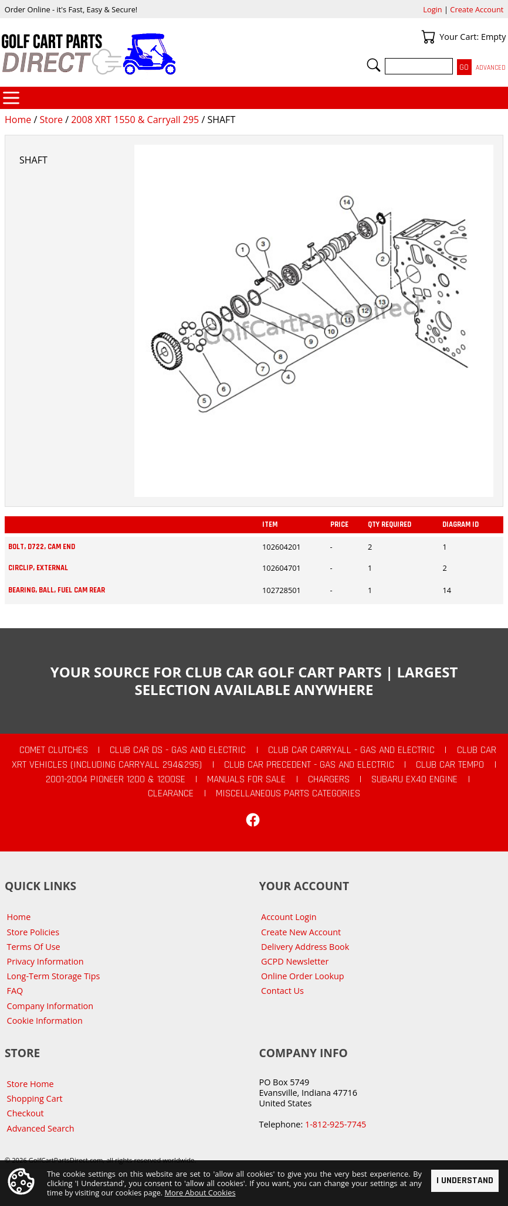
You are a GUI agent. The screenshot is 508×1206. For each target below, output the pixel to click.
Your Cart (428, 37)
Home (18, 119)
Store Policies (33, 932)
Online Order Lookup (302, 976)
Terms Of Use (33, 946)
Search (373, 65)
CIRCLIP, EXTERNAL (38, 568)
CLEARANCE (171, 793)
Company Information (50, 1005)
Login (432, 9)
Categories (11, 98)
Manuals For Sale (246, 779)
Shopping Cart (35, 1098)
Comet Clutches (53, 750)
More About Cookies (200, 1192)
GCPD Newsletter (294, 961)
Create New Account (301, 932)
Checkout (25, 1113)
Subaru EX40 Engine (414, 779)
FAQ (15, 990)
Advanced (491, 67)
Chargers (329, 779)
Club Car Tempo (450, 764)
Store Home (30, 1083)
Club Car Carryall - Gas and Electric (351, 750)
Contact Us (282, 990)
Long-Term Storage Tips (53, 976)
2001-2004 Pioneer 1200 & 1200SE (115, 779)
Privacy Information (45, 961)
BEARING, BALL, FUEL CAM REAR (56, 590)
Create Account (476, 9)
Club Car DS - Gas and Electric (178, 750)
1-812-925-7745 (335, 1124)
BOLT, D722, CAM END (41, 546)
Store (51, 119)
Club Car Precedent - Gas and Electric (309, 764)
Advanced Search (40, 1128)
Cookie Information (45, 1020)
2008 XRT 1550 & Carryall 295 (135, 119)
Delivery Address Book (305, 946)
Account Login (289, 916)
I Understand (464, 1180)
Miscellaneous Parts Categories (288, 793)
